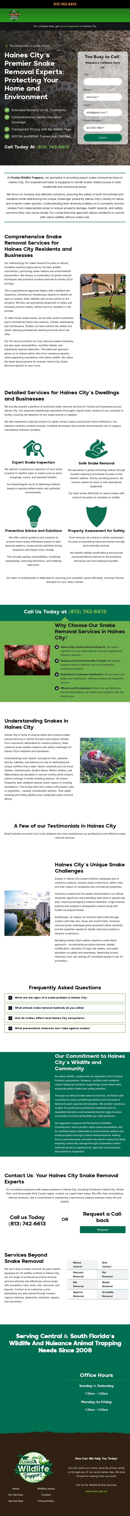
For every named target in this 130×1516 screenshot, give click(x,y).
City (87, 74)
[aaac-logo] (14, 11)
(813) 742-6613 (87, 612)
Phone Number (93, 120)
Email (88, 105)
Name (88, 89)
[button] (65, 998)
